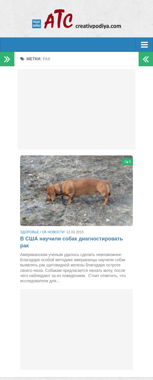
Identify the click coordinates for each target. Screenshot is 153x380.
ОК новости (53, 232)
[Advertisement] (76, 109)
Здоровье (29, 232)
